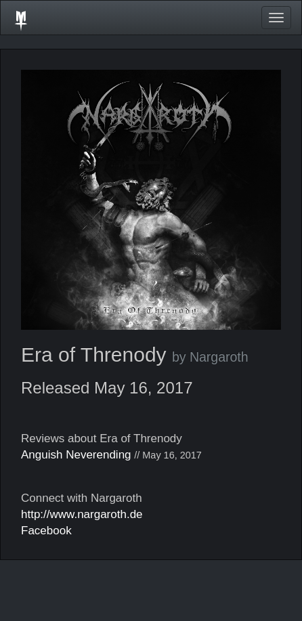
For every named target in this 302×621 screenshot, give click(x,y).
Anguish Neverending (76, 454)
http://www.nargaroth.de (82, 514)
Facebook (46, 530)
